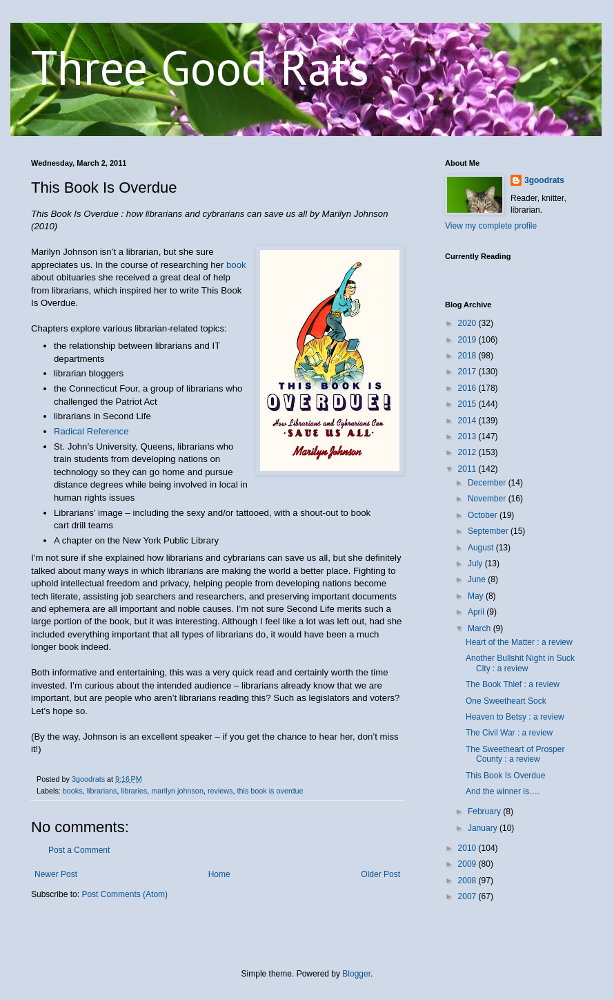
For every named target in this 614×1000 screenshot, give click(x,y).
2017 (468, 371)
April (477, 612)
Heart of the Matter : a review (519, 642)
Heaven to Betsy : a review (515, 717)
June (478, 579)
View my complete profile (491, 226)
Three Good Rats (200, 67)
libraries (134, 791)
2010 (468, 848)
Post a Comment (79, 850)
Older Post (380, 874)
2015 (468, 404)
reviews (220, 791)
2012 (468, 452)
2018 (468, 355)
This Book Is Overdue (505, 775)
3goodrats (544, 180)
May (477, 596)
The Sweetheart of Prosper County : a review (515, 754)
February (485, 811)
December (488, 483)
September (489, 531)
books (73, 791)
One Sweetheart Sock (506, 701)
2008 (468, 880)
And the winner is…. (502, 791)
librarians (102, 791)
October (483, 515)
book (236, 265)
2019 (468, 340)
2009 (468, 864)
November (488, 498)
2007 (468, 896)
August (482, 547)
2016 (468, 388)
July (476, 563)
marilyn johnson (177, 791)
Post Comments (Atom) (124, 894)
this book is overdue (270, 791)
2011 (468, 469)
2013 (468, 436)
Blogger (356, 974)
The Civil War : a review (509, 733)
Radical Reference (91, 431)
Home (219, 874)
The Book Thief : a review (512, 684)
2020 (468, 323)
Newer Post (55, 874)
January (483, 828)
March (480, 628)
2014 (468, 420)
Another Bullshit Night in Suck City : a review (520, 663)
